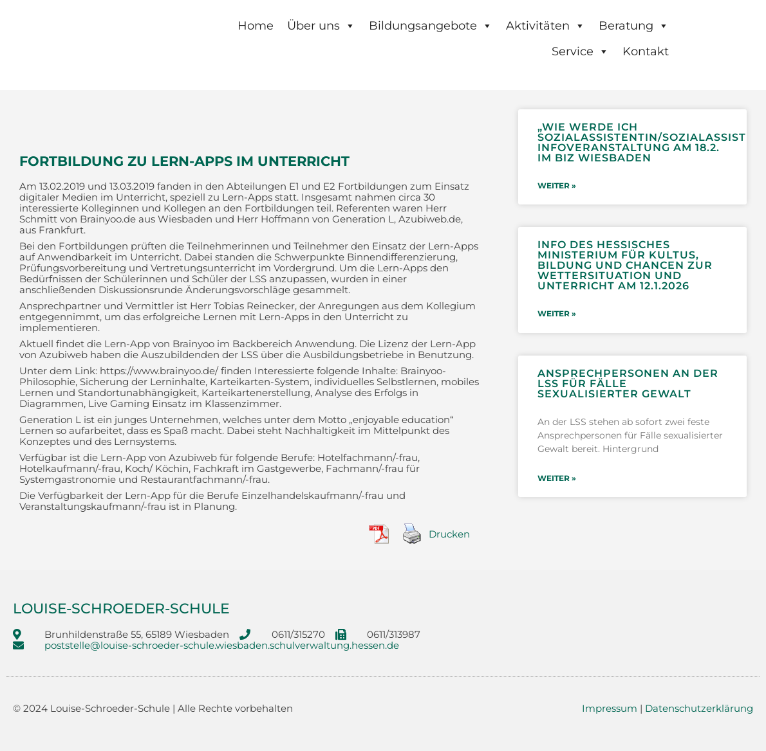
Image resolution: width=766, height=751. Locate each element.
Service (580, 51)
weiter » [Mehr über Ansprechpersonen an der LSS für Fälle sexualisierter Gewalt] (556, 476)
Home (256, 26)
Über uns (321, 26)
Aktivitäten (545, 26)
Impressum (609, 708)
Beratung (634, 26)
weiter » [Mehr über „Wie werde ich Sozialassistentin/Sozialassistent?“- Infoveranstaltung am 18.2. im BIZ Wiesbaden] (556, 185)
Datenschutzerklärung (699, 708)
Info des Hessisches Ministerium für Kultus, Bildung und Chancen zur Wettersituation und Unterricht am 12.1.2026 (625, 264)
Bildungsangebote (430, 26)
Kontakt (645, 51)
